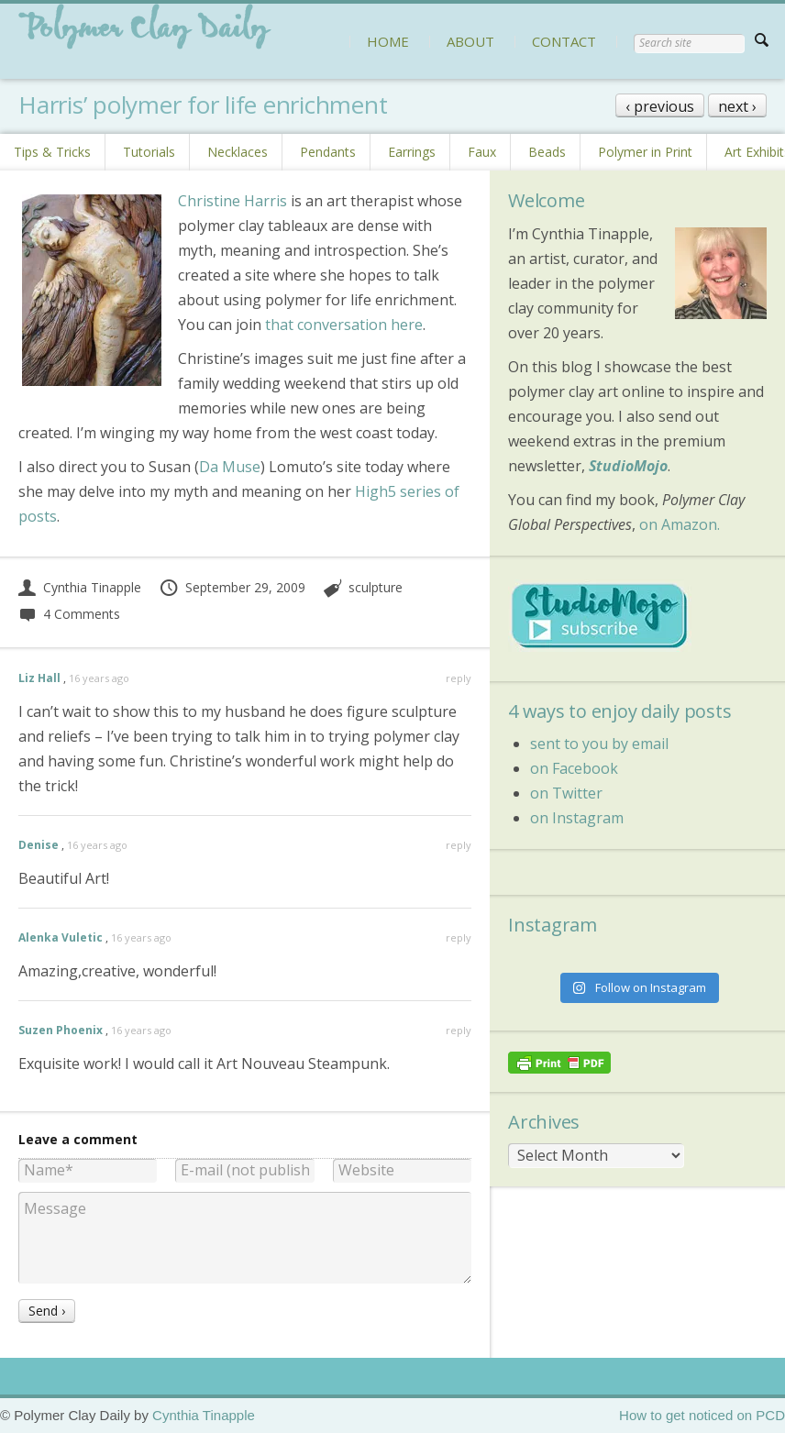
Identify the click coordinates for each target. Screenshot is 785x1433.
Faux (482, 151)
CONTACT (564, 41)
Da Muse (229, 467)
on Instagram (577, 818)
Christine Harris (232, 201)
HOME (388, 41)
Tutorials (149, 151)
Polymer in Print (645, 151)
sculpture (375, 587)
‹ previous (659, 106)
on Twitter (566, 793)
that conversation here (344, 324)
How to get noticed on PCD (702, 1415)
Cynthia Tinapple (79, 587)
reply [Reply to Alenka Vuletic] (458, 937)
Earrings (412, 151)
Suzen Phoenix (60, 1030)
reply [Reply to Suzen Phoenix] (458, 1030)
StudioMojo (628, 466)
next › (737, 106)
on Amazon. (679, 524)
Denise (38, 845)
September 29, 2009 (232, 587)
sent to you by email (599, 743)
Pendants (328, 151)
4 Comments (69, 614)
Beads (547, 151)
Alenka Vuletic (60, 937)
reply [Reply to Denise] (458, 845)
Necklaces (237, 151)
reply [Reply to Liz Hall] (458, 678)
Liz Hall (39, 678)
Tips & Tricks (52, 151)
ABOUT (470, 41)
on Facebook (574, 768)
